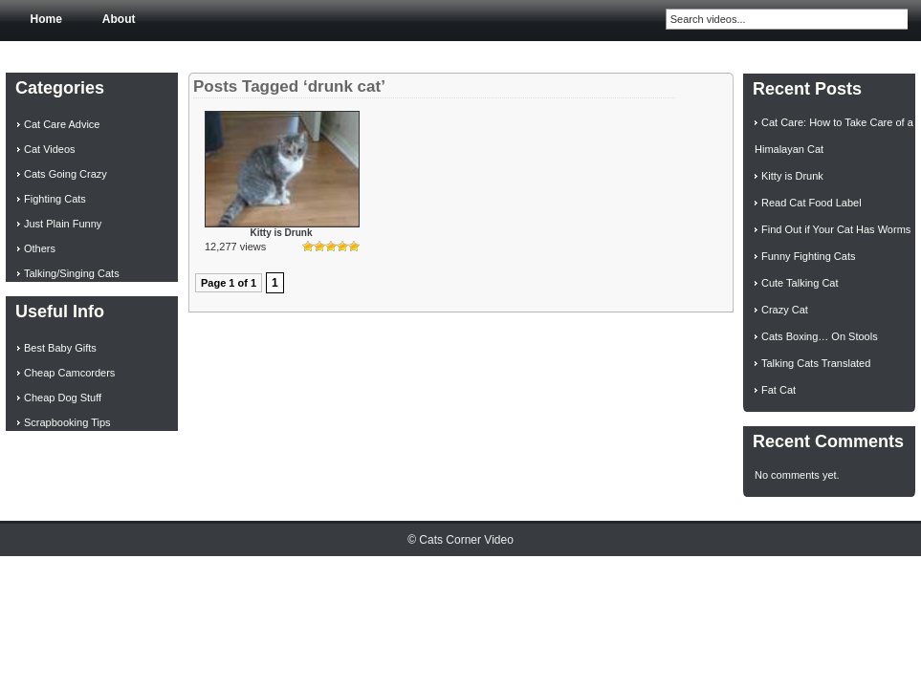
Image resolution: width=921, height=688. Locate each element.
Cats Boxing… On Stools (819, 336)
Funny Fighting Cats (808, 256)
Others (39, 248)
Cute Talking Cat (800, 283)
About (119, 19)
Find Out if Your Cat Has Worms (835, 229)
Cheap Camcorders (69, 372)
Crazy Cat (784, 309)
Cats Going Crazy (65, 174)
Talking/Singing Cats (72, 273)
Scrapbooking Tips (67, 422)
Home (46, 19)
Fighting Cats (55, 198)
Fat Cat (778, 390)
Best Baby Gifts (60, 348)
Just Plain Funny (62, 223)
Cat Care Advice (61, 124)
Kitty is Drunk (281, 232)
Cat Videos (50, 149)
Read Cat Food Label (811, 202)
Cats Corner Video (466, 540)
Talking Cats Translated (815, 363)
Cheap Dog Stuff (62, 397)
